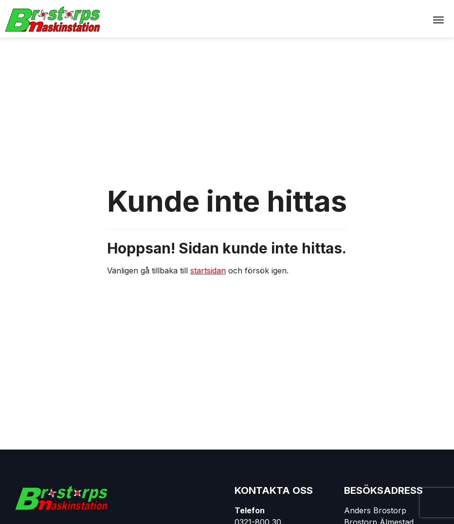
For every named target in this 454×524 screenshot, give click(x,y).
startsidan (208, 270)
